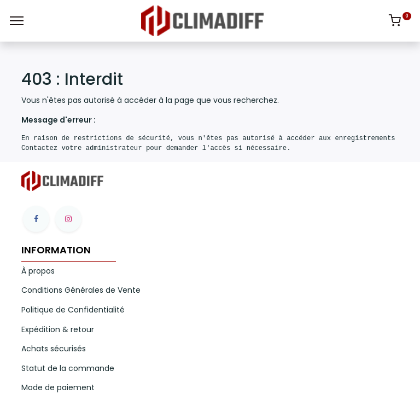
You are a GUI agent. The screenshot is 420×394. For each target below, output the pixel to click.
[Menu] (17, 20)
